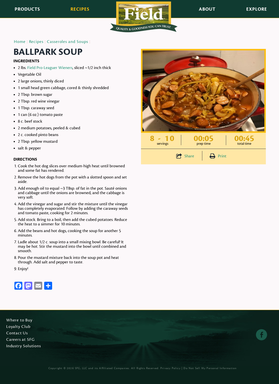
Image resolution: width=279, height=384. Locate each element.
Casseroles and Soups (67, 41)
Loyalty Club (18, 326)
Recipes (79, 9)
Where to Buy (19, 320)
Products (27, 9)
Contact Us (17, 333)
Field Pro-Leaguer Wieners (49, 67)
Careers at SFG (20, 339)
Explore (256, 9)
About (207, 9)
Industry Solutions (23, 346)
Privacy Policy (170, 368)
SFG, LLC (81, 368)
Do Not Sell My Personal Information (210, 368)
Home (20, 41)
